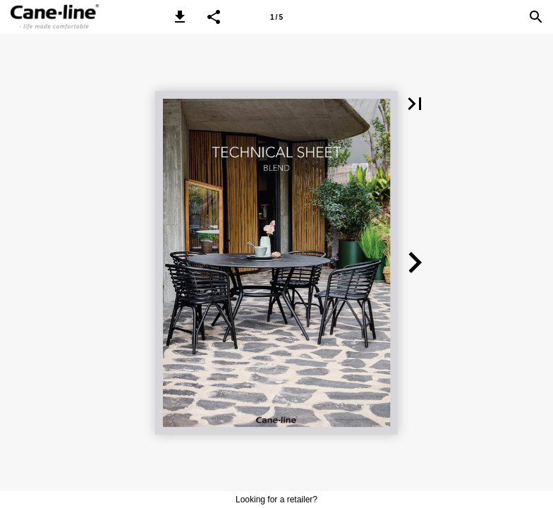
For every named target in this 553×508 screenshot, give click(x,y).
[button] (180, 17)
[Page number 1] (276, 17)
